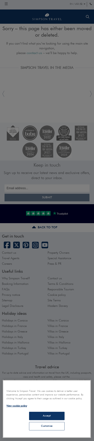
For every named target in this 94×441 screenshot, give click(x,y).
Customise (47, 426)
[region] (47, 409)
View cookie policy (16, 406)
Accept (47, 416)
